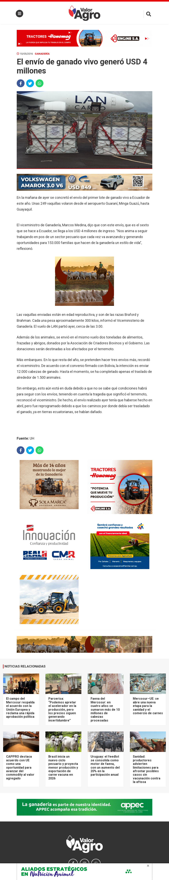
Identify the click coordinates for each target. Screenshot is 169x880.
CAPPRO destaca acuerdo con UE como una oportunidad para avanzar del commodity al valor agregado (20, 767)
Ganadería (42, 53)
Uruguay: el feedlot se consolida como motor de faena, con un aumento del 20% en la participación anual (105, 765)
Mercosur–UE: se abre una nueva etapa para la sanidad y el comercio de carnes (148, 706)
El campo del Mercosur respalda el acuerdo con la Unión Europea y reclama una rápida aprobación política (20, 708)
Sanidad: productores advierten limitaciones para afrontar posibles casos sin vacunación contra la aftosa (146, 769)
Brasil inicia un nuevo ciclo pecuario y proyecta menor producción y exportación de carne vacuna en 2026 (63, 767)
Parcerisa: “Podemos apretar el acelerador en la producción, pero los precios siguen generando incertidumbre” (62, 709)
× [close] (148, 865)
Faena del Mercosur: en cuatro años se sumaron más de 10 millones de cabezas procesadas (105, 709)
